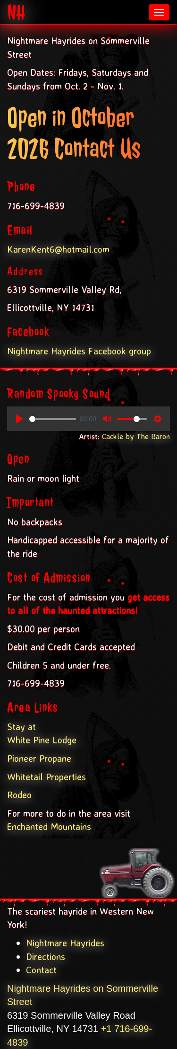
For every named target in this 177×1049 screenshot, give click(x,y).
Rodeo (19, 795)
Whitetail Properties (46, 777)
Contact (41, 970)
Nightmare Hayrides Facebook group (79, 351)
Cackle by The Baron (136, 436)
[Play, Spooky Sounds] (19, 418)
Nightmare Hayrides (65, 943)
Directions (45, 956)
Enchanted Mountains (49, 826)
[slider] (52, 418)
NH (16, 12)
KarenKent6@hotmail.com (58, 249)
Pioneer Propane (39, 758)
